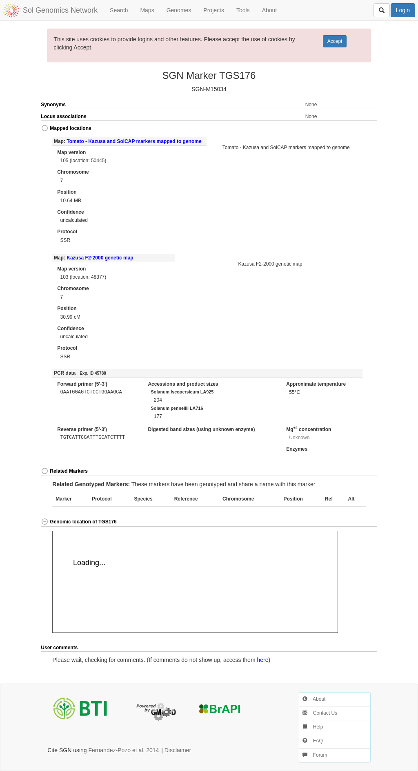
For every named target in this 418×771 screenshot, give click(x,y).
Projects (213, 10)
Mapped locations (66, 128)
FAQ (312, 741)
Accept (334, 41)
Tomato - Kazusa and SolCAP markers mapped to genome (134, 141)
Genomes (179, 10)
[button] (360, 129)
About (269, 10)
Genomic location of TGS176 (78, 522)
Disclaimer (178, 750)
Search (119, 10)
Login (403, 10)
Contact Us (319, 713)
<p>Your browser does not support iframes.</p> (195, 582)
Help (312, 727)
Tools (243, 10)
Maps (147, 10)
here (262, 660)
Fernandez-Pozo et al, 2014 (124, 750)
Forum (314, 755)
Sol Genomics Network (60, 10)
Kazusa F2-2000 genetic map (100, 258)
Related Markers (64, 471)
